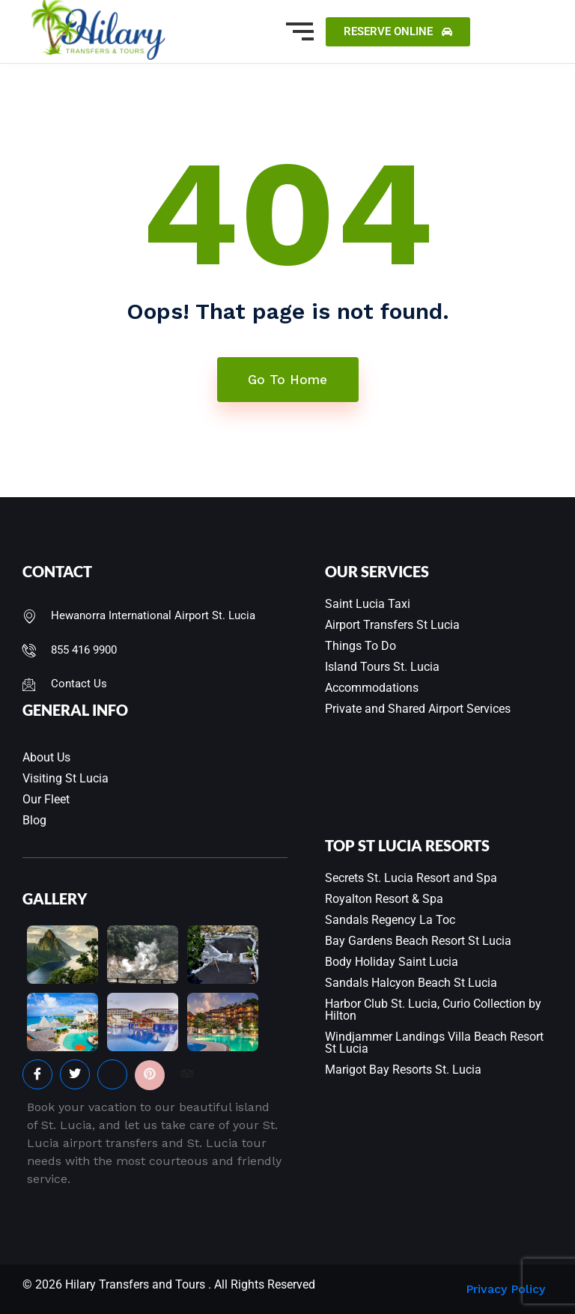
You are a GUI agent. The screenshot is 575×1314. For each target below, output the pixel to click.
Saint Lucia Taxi (367, 604)
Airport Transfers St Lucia (392, 625)
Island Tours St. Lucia (382, 667)
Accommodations (372, 688)
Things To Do (360, 646)
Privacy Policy (505, 1289)
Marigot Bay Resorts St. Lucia (403, 1069)
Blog (34, 820)
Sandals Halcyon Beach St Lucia (411, 983)
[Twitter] (75, 1074)
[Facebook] (37, 1074)
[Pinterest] (150, 1075)
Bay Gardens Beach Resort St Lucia (418, 941)
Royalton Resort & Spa (384, 899)
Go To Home (287, 379)
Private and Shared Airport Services (418, 709)
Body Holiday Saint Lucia (391, 962)
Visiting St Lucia (65, 778)
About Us (46, 757)
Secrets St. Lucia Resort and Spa (411, 878)
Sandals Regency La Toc (390, 920)
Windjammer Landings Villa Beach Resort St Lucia (434, 1042)
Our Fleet (46, 799)
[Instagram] (112, 1074)
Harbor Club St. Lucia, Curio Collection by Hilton (433, 1010)
